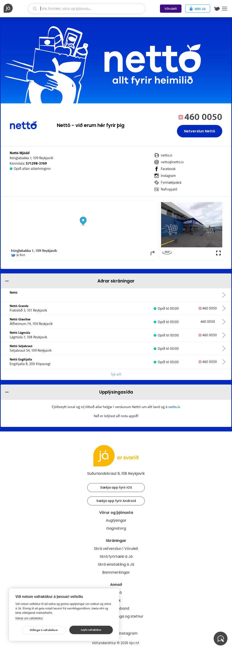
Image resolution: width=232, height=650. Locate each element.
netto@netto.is (172, 162)
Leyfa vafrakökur (91, 630)
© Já (109, 204)
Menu (224, 8)
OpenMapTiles (146, 204)
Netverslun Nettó (199, 131)
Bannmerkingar (116, 572)
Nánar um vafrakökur (29, 618)
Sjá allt (116, 374)
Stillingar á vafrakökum (44, 630)
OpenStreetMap (124, 204)
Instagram (168, 175)
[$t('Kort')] (217, 9)
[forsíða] (15, 8)
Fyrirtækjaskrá (171, 182)
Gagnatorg (116, 528)
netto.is (166, 155)
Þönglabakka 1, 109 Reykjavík (31, 158)
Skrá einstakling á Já (116, 564)
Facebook (168, 169)
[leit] (86, 8)
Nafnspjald (169, 189)
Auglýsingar (116, 520)
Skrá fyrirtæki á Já (116, 556)
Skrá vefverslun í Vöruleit (116, 548)
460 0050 (203, 117)
